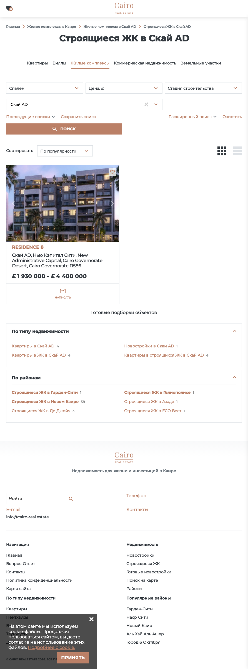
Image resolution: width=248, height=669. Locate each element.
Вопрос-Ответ (20, 563)
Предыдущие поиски (28, 116)
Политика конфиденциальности (39, 580)
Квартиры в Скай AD (33, 346)
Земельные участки (201, 63)
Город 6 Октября (143, 642)
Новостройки (140, 555)
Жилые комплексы (90, 63)
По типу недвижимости (40, 331)
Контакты (15, 572)
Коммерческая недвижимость (145, 63)
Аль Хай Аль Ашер (145, 633)
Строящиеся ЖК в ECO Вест (152, 410)
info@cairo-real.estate (27, 516)
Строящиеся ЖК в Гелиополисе (157, 392)
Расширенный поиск (190, 116)
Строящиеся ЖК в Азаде (149, 401)
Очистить (232, 116)
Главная (14, 555)
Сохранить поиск (78, 116)
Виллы (59, 63)
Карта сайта (18, 588)
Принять (73, 657)
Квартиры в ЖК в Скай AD (39, 355)
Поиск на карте (142, 580)
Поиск (68, 128)
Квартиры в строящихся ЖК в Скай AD (164, 355)
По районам (26, 377)
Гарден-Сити (139, 608)
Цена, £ (96, 88)
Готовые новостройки (148, 572)
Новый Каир (139, 625)
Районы (134, 588)
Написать (63, 297)
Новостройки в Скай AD (149, 346)
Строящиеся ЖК (143, 563)
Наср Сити (137, 617)
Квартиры (37, 63)
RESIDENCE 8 (28, 247)
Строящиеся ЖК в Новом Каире (45, 401)
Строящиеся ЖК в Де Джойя (41, 410)
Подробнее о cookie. (51, 647)
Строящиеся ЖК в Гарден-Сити (45, 392)
